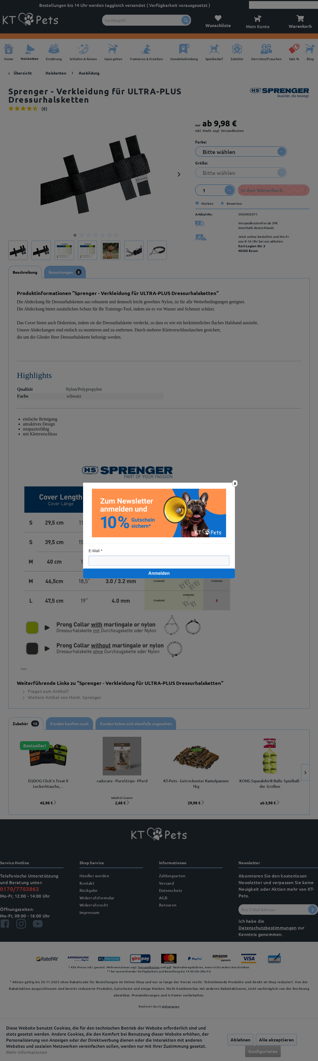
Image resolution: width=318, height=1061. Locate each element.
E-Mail (94, 551)
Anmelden (158, 573)
